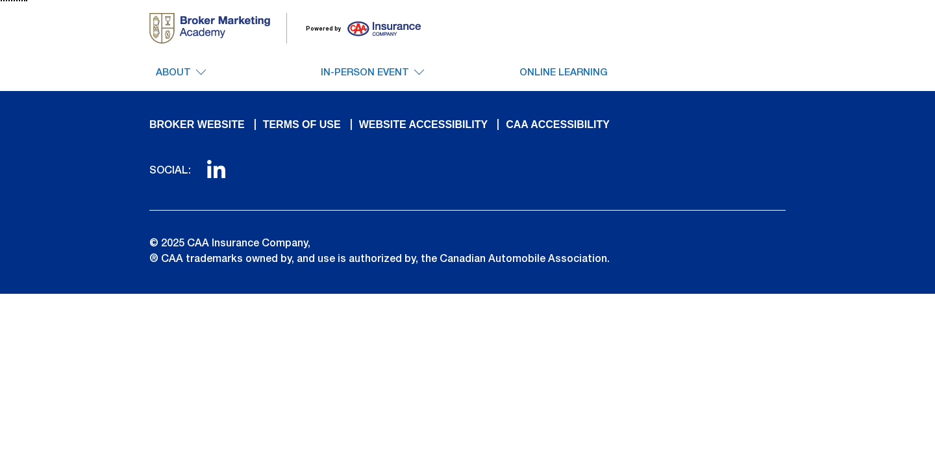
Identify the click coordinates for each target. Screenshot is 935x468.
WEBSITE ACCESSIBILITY (423, 124)
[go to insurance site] (355, 28)
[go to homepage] (218, 28)
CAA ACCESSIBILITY (558, 124)
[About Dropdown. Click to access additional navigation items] (180, 78)
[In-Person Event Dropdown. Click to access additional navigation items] (372, 78)
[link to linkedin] (216, 174)
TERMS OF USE (302, 124)
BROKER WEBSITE (197, 124)
